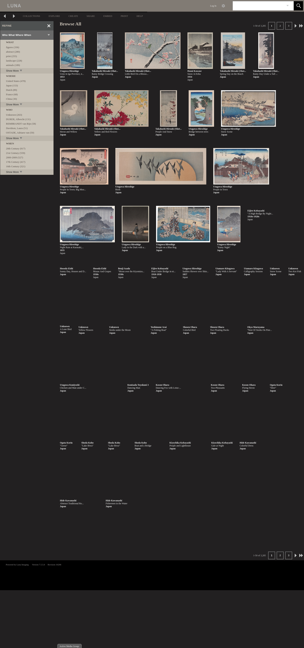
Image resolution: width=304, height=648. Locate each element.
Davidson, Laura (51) (17, 128)
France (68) (12, 94)
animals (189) (13, 65)
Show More (14, 70)
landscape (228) (14, 60)
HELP (139, 16)
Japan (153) (12, 85)
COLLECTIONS (31, 16)
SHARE (90, 16)
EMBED (107, 16)
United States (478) (16, 81)
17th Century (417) (15, 161)
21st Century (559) (15, 153)
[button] (298, 5)
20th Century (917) (15, 148)
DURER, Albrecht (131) (18, 119)
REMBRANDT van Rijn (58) (21, 123)
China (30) (11, 98)
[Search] (258, 5)
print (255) (11, 56)
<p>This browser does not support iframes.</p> (152, 574)
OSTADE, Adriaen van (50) (20, 132)
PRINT (124, 16)
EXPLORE (54, 16)
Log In (213, 5)
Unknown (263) (14, 114)
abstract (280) (13, 51)
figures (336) (12, 47)
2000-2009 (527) (14, 157)
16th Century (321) (15, 166)
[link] (287, 5)
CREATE (73, 16)
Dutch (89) (11, 89)
